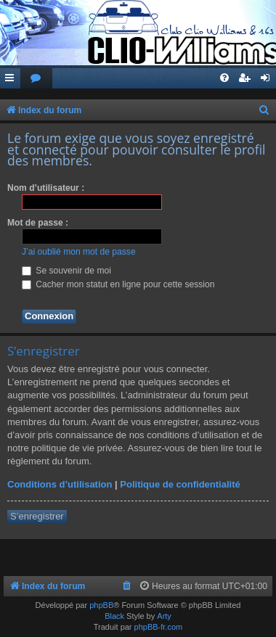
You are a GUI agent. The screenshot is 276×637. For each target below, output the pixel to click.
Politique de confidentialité (180, 484)
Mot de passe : (37, 223)
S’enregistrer (37, 516)
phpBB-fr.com (158, 626)
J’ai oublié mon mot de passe (79, 252)
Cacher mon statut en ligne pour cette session (118, 284)
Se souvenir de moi (66, 271)
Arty (164, 616)
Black (114, 616)
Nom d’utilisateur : (45, 188)
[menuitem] (36, 79)
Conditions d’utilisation (59, 484)
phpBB (101, 605)
